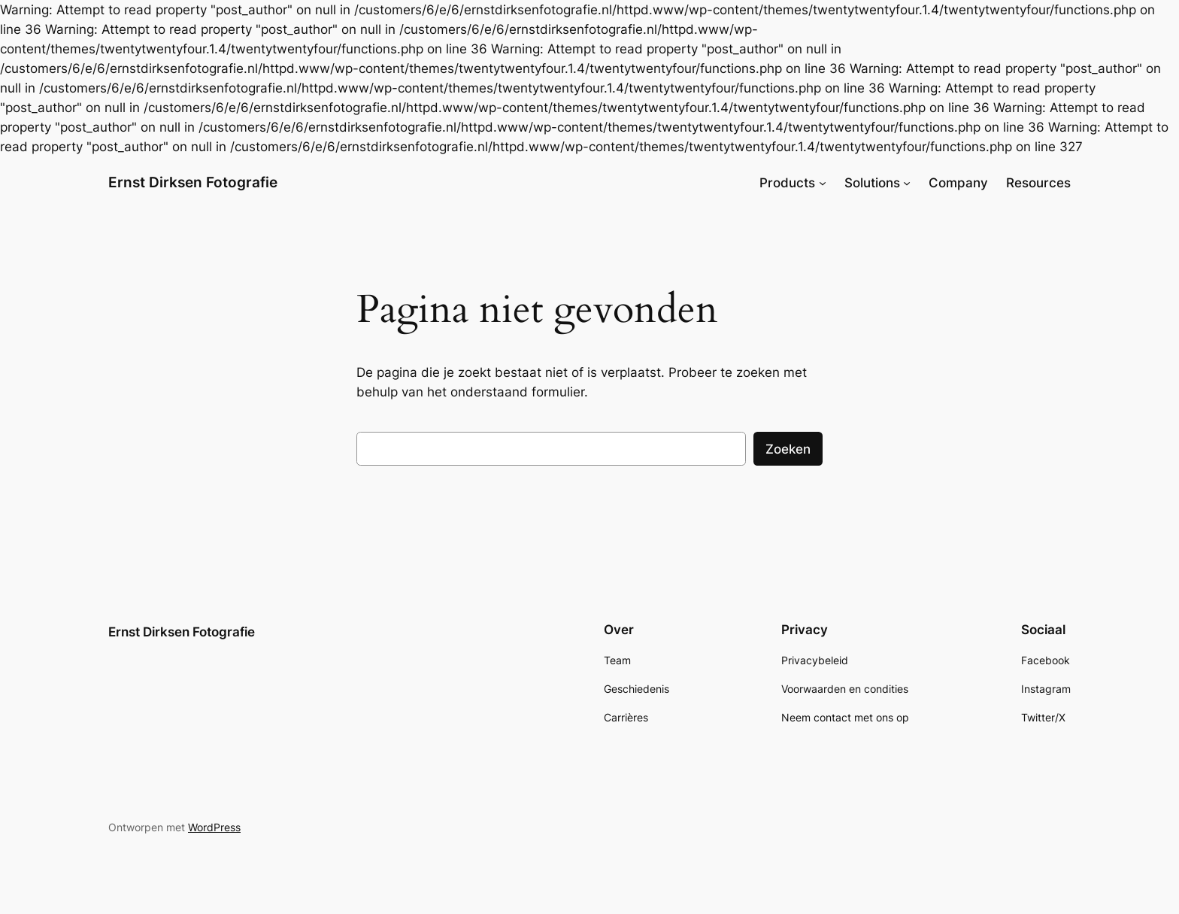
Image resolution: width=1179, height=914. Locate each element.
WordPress (214, 827)
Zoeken (788, 449)
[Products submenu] (822, 183)
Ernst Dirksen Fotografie (192, 182)
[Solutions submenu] (907, 183)
